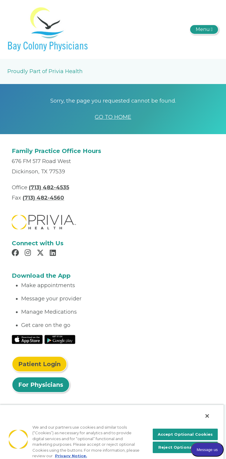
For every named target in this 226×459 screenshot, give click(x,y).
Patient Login (39, 364)
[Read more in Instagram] (29, 253)
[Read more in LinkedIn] (54, 253)
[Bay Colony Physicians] (47, 29)
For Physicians (40, 384)
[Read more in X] (41, 253)
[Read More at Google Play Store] (59, 339)
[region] (112, 431)
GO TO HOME (113, 117)
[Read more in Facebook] (16, 253)
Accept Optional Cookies (185, 434)
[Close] (207, 415)
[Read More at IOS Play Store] (27, 339)
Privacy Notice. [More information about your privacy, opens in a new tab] (71, 455)
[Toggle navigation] (204, 29)
